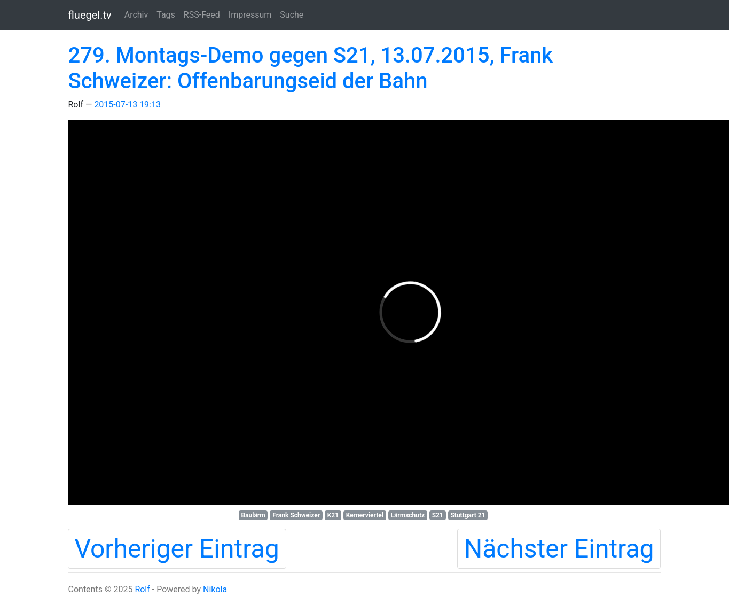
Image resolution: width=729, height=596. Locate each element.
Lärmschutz (407, 515)
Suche (291, 15)
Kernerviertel (364, 515)
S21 (437, 515)
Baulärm (253, 515)
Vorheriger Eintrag (177, 548)
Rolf (142, 589)
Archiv (136, 15)
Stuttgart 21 (467, 515)
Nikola (215, 589)
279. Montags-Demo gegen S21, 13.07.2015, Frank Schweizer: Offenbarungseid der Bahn (310, 68)
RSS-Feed (202, 15)
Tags (165, 15)
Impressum (250, 15)
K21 (333, 515)
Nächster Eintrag (559, 548)
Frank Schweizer (296, 515)
